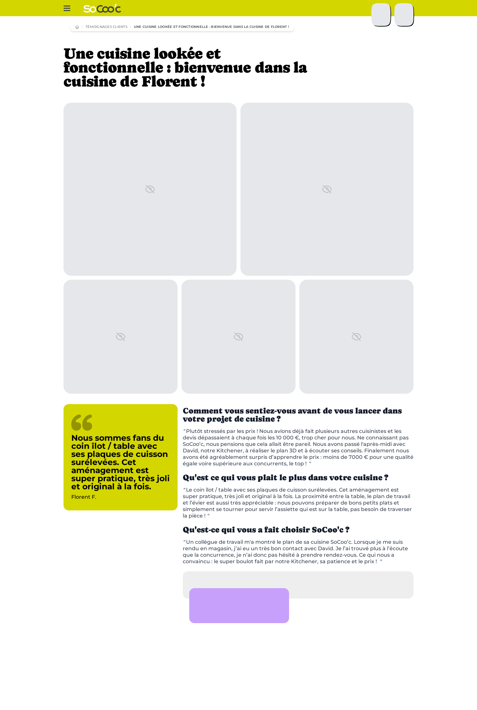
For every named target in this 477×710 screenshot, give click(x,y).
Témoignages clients (106, 27)
